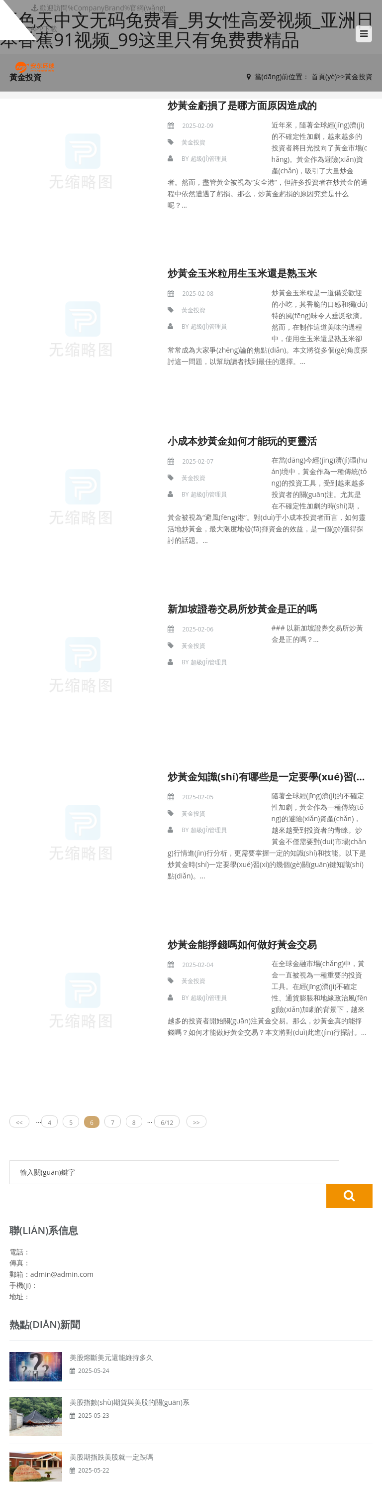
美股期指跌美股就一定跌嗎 (111, 1292)
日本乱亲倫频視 (216, 1482)
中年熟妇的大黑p (92, 1482)
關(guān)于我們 (191, 1386)
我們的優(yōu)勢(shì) (191, 1396)
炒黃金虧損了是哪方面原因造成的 (220, 105)
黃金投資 (173, 142)
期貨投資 (191, 1366)
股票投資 (191, 1376)
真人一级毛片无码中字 (155, 1482)
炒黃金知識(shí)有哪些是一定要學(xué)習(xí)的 (251, 682)
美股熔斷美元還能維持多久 (111, 1192)
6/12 (167, 982)
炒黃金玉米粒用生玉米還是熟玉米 (220, 249)
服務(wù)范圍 (191, 1406)
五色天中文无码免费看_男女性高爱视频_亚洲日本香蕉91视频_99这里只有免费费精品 (131, 1472)
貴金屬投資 (191, 1346)
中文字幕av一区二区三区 (280, 1482)
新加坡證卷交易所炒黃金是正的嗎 (220, 538)
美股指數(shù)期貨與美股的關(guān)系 (130, 1237)
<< (19, 982)
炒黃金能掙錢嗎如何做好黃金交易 (220, 827)
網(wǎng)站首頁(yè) (191, 1336)
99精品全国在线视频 (32, 1482)
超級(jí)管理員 (187, 159)
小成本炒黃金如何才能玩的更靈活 (220, 393)
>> (196, 982)
